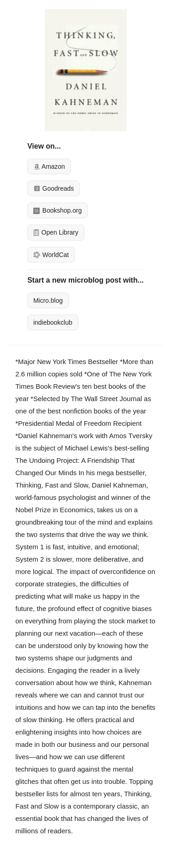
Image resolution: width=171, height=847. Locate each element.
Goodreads (53, 188)
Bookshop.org (57, 210)
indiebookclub (53, 322)
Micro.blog (48, 300)
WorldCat (51, 254)
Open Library (55, 232)
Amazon (49, 166)
